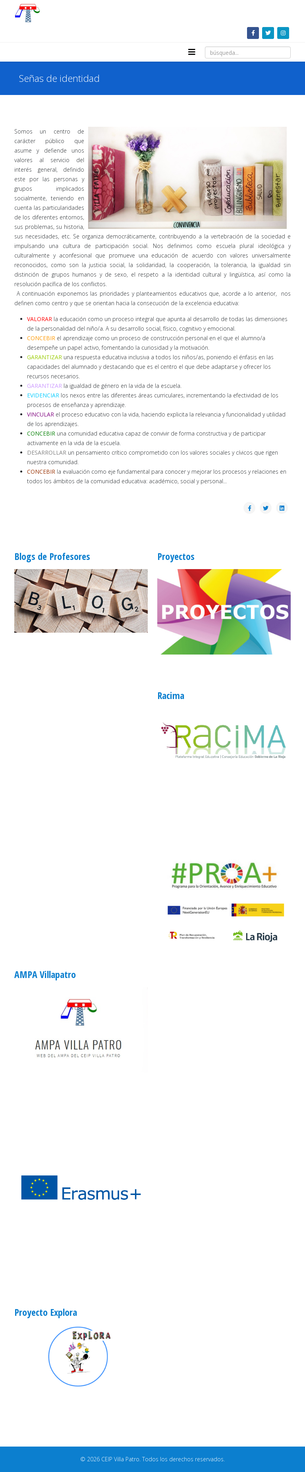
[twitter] (268, 33)
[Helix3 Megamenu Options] (191, 52)
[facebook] (253, 33)
